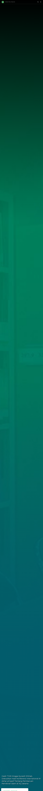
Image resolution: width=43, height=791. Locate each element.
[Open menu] (41, 2)
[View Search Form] (38, 2)
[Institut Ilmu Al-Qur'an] (8, 2)
